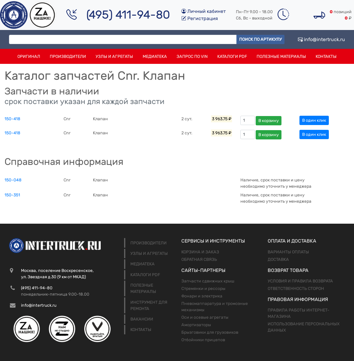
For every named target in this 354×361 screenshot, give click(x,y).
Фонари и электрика (201, 296)
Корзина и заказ (200, 252)
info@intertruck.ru (321, 39)
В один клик (314, 120)
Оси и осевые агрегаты (204, 317)
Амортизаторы (196, 324)
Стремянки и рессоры (203, 288)
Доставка (278, 259)
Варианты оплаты (288, 252)
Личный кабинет (203, 11)
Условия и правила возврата (300, 281)
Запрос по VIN (192, 56)
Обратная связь (199, 259)
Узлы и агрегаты (114, 56)
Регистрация (199, 18)
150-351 (12, 195)
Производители (68, 56)
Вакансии (141, 319)
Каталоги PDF (232, 56)
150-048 (13, 180)
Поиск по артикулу (260, 39)
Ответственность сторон (296, 288)
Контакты (326, 56)
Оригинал (28, 56)
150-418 (12, 118)
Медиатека (155, 56)
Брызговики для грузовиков (209, 332)
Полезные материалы (281, 56)
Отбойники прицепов (203, 339)
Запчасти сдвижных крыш (207, 281)
